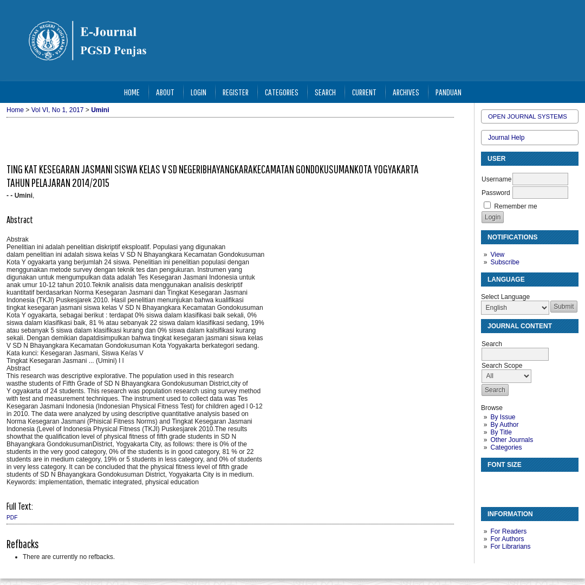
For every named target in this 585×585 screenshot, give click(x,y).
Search (325, 92)
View (497, 254)
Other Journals (511, 440)
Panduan (448, 92)
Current (364, 92)
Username (496, 179)
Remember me (515, 206)
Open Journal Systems (527, 116)
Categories (506, 447)
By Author (504, 424)
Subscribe (504, 262)
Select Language (505, 297)
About (165, 92)
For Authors (507, 539)
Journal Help (506, 137)
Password (496, 193)
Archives (406, 92)
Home (132, 92)
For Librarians (510, 546)
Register (236, 92)
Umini (100, 110)
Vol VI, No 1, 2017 (57, 110)
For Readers (508, 531)
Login (198, 92)
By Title (500, 432)
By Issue (502, 417)
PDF (11, 518)
